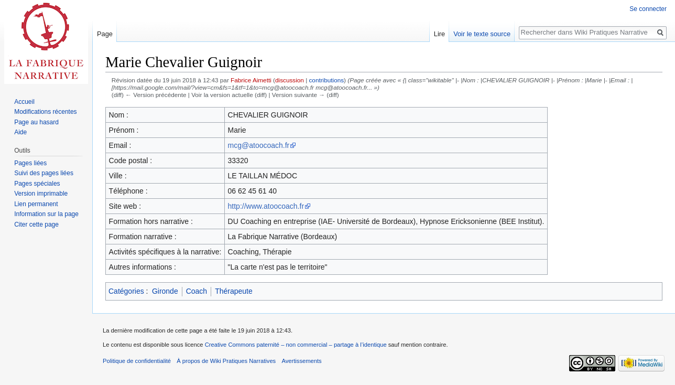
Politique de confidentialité (137, 361)
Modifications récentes (45, 111)
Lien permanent (36, 204)
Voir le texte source (481, 34)
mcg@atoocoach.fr (259, 145)
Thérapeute (234, 291)
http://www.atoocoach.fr (266, 206)
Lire (439, 34)
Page (105, 34)
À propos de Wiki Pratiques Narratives (226, 361)
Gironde (165, 291)
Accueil (24, 101)
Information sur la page (46, 214)
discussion (289, 80)
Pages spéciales (37, 183)
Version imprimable (41, 193)
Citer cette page (36, 224)
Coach (196, 291)
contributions (326, 80)
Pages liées (30, 163)
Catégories (126, 291)
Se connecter (648, 9)
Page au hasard (36, 122)
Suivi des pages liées (43, 173)
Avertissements (301, 361)
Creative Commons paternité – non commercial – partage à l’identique (296, 344)
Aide (20, 132)
